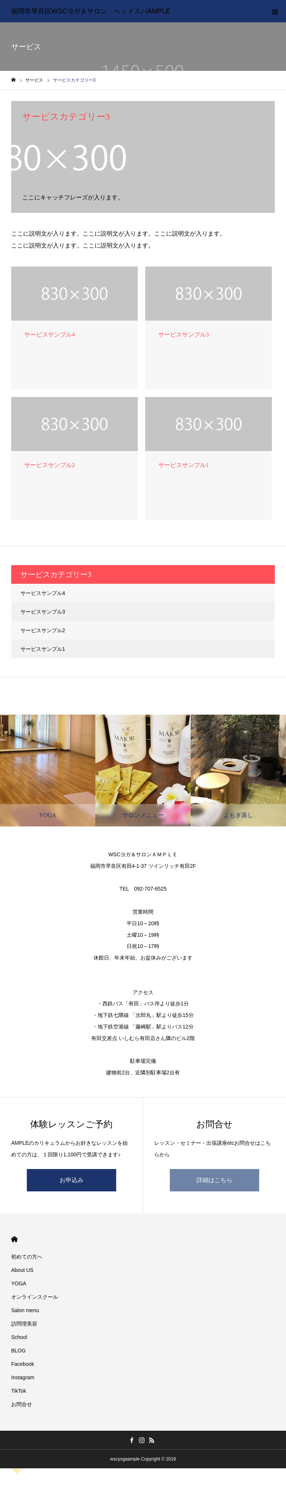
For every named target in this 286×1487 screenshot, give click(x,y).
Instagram (22, 1377)
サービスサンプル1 (42, 649)
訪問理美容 (24, 1324)
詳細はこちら (214, 1180)
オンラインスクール (34, 1297)
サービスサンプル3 (42, 612)
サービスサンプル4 (42, 593)
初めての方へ (26, 1257)
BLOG (18, 1351)
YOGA (18, 1283)
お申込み (71, 1180)
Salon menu (25, 1310)
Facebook (22, 1364)
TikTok (18, 1391)
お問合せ (21, 1404)
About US (22, 1270)
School (19, 1337)
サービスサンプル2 (42, 630)
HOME (14, 1239)
